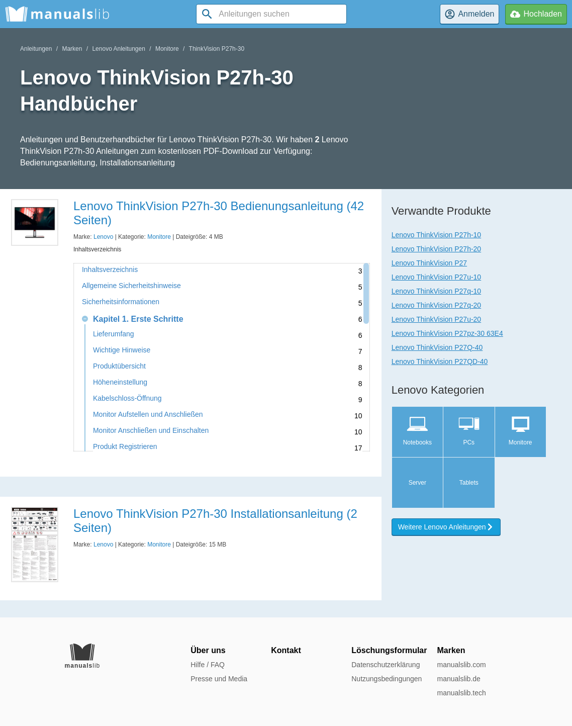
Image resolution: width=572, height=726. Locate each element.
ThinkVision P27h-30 (217, 48)
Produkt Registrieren (125, 446)
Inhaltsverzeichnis (110, 270)
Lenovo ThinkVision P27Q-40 (437, 347)
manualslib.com (461, 665)
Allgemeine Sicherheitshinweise (131, 286)
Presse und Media (218, 679)
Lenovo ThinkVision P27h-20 (437, 249)
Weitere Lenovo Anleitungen (446, 527)
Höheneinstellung (120, 382)
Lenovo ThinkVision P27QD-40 (440, 361)
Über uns (207, 650)
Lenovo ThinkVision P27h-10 (437, 235)
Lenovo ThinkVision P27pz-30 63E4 (447, 333)
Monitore (167, 48)
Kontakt (286, 650)
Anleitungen (36, 48)
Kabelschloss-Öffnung (127, 398)
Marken (72, 48)
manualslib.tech (461, 693)
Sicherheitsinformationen (120, 302)
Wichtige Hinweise (121, 350)
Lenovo (103, 236)
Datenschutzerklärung (385, 665)
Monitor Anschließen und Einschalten (151, 430)
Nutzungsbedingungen (386, 679)
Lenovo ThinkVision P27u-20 (437, 319)
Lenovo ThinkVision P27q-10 (437, 291)
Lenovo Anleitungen (118, 48)
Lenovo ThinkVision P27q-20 (437, 305)
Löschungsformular (389, 650)
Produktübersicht (119, 366)
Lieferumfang (113, 334)
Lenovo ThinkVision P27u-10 (437, 277)
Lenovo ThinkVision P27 (429, 263)
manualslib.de (458, 679)
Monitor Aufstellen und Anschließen (148, 414)
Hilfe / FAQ (207, 665)
